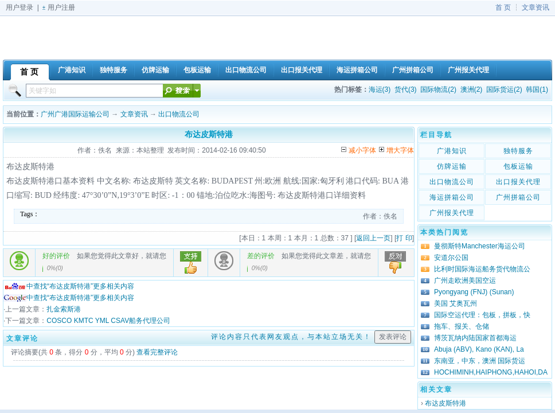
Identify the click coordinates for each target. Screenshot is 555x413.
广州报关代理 (451, 213)
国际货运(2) (504, 89)
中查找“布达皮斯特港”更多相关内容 (68, 286)
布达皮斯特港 (445, 403)
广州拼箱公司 (518, 197)
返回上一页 (373, 238)
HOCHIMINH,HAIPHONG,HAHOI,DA (491, 372)
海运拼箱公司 (451, 197)
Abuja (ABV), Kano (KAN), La (479, 349)
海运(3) (380, 89)
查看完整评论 (157, 352)
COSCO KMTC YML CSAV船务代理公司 (108, 321)
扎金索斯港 (63, 309)
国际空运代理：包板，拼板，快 (482, 315)
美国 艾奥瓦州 (455, 303)
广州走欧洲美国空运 (465, 280)
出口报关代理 (518, 182)
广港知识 (452, 151)
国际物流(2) (438, 89)
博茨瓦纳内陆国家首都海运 (475, 338)
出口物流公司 (179, 114)
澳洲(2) (471, 89)
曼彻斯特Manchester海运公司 (479, 246)
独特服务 (518, 151)
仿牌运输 (452, 166)
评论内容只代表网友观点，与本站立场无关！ (291, 337)
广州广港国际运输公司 (75, 114)
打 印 (404, 238)
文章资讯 (535, 7)
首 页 (503, 7)
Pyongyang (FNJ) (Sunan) (474, 292)
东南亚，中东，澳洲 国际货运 (479, 361)
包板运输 (518, 166)
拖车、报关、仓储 (461, 326)
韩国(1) (537, 89)
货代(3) (405, 89)
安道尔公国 (451, 258)
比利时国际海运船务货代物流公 (482, 269)
